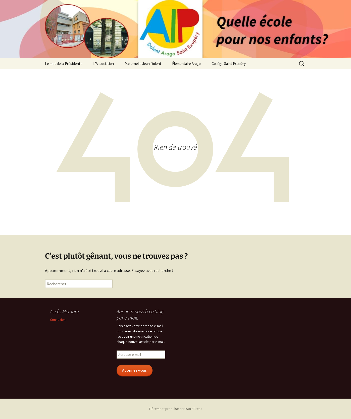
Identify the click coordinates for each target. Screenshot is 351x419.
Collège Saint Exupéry (229, 63)
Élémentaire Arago (186, 63)
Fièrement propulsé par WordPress (175, 408)
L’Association (103, 63)
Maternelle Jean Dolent (143, 63)
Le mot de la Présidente (63, 63)
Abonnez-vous (134, 370)
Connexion (58, 319)
